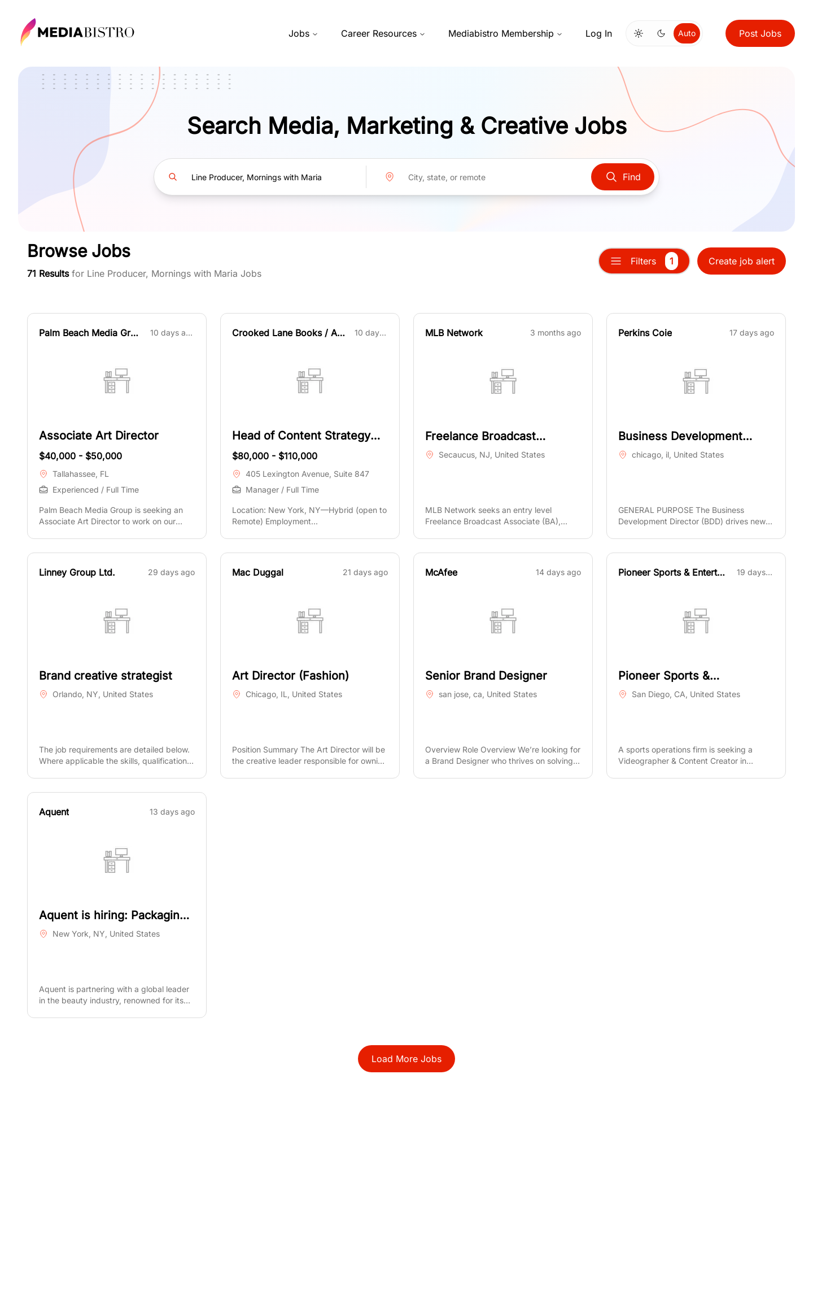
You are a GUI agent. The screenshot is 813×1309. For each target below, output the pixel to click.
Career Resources (383, 33)
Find (623, 177)
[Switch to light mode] (638, 33)
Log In (598, 33)
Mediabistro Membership (505, 33)
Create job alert (742, 261)
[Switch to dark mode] (661, 33)
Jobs (303, 33)
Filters (644, 261)
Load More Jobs (406, 1058)
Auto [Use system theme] (687, 33)
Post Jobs (760, 33)
